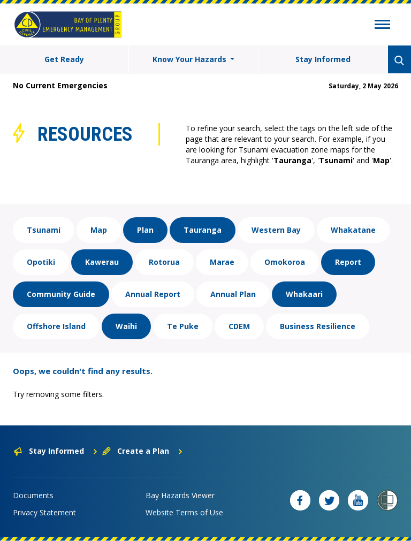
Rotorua (164, 262)
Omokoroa (284, 262)
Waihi (126, 326)
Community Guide (61, 294)
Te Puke (183, 326)
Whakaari (304, 294)
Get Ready (64, 59)
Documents (33, 495)
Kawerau (102, 262)
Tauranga (203, 230)
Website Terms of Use (184, 512)
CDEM (239, 326)
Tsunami (43, 230)
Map (98, 230)
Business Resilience (317, 326)
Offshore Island (56, 326)
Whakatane (353, 230)
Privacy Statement (44, 512)
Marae (222, 262)
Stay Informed (323, 59)
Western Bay (276, 230)
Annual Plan (233, 294)
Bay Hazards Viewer (180, 495)
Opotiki (41, 262)
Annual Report (152, 294)
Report (348, 262)
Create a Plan (142, 451)
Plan (145, 230)
